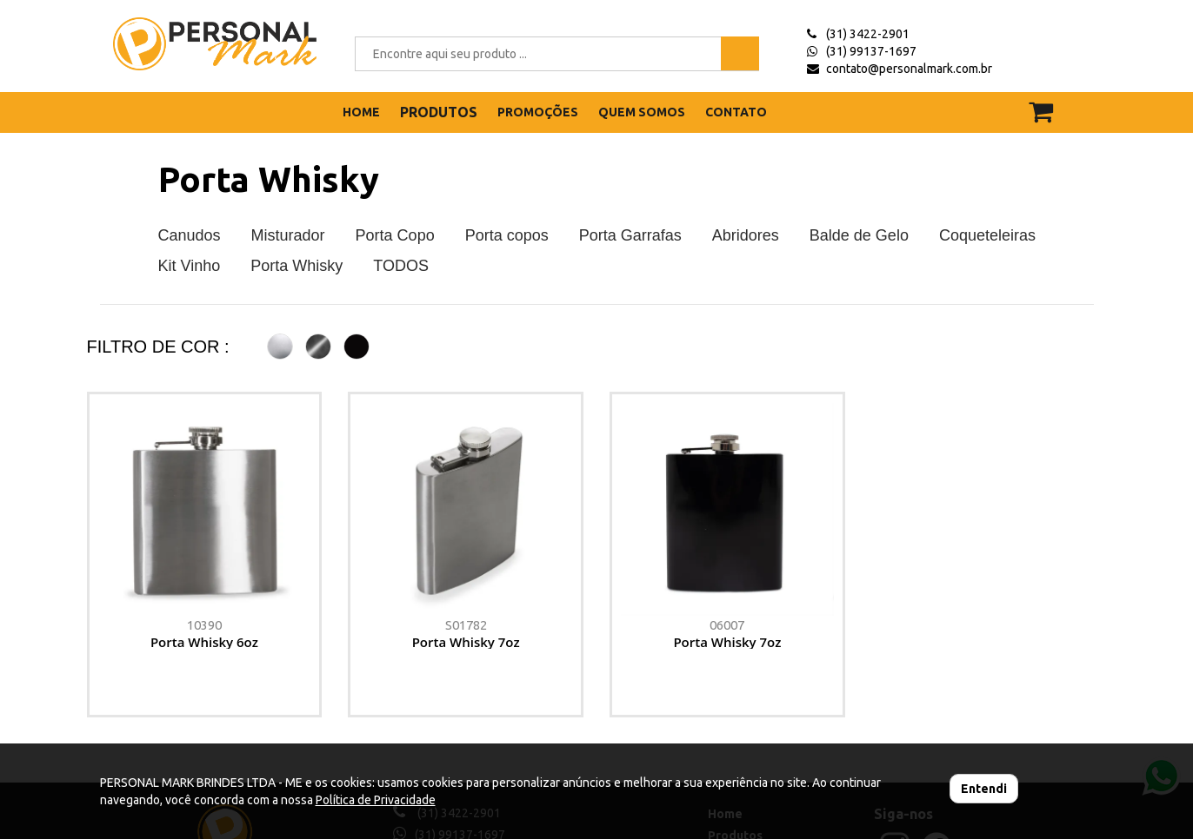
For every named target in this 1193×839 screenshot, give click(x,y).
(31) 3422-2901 (868, 34)
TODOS (401, 265)
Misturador (288, 235)
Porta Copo (395, 235)
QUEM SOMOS (641, 112)
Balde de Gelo (859, 235)
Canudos (189, 235)
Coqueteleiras (987, 235)
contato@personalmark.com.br (909, 69)
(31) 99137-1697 (871, 51)
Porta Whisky (268, 179)
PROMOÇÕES (537, 112)
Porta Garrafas (630, 235)
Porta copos (507, 235)
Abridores (745, 235)
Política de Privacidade (376, 800)
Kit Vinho (189, 265)
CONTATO (736, 112)
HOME (361, 112)
